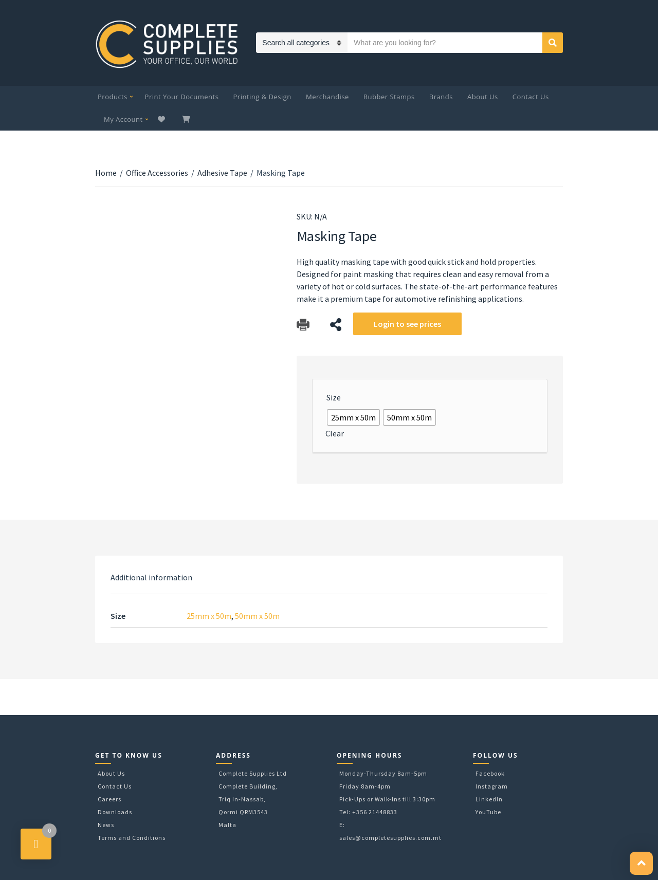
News (106, 825)
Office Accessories (157, 173)
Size (333, 397)
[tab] (151, 577)
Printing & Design (262, 96)
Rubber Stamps (389, 96)
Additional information (151, 577)
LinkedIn (489, 799)
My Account (123, 119)
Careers (109, 799)
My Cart (187, 119)
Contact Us (531, 96)
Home (106, 173)
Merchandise (327, 96)
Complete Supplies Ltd (252, 773)
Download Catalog (303, 324)
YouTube (488, 812)
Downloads (115, 812)
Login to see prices (407, 324)
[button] (641, 863)
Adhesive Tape (222, 173)
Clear (334, 433)
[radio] (353, 417)
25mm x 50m (209, 616)
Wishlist (163, 119)
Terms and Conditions (132, 837)
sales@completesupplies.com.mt (390, 837)
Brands (441, 96)
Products (112, 96)
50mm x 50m (257, 616)
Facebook (490, 773)
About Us (482, 96)
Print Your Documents (182, 96)
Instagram (492, 786)
